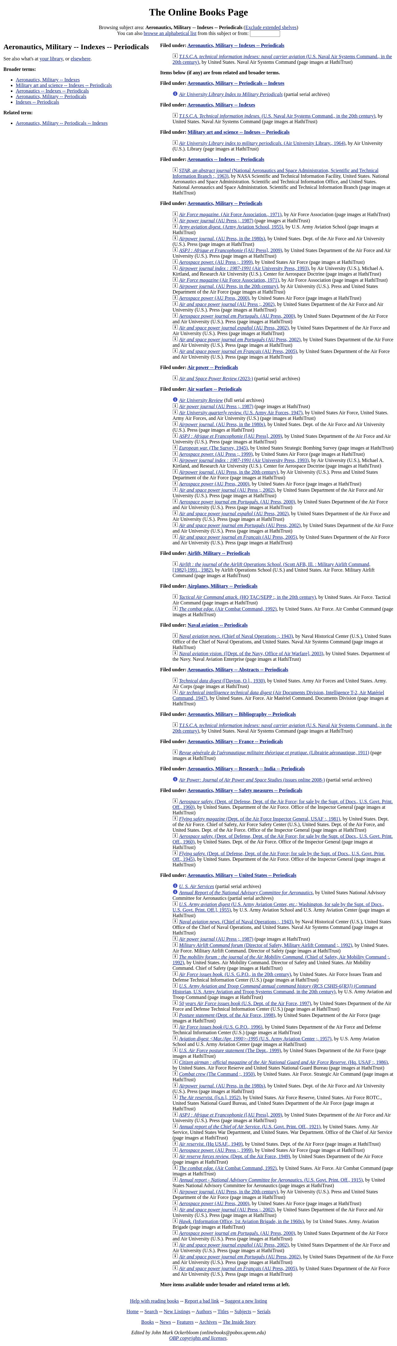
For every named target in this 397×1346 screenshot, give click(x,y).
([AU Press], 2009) (230, 250)
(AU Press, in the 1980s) (222, 238)
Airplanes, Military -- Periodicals (222, 586)
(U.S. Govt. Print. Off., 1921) (249, 1126)
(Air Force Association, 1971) (229, 280)
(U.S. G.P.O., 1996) (220, 1027)
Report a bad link (202, 1301)
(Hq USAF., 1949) (211, 1144)
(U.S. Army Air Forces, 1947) (240, 412)
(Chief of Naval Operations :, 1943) (236, 636)
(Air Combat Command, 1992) (228, 609)
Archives (208, 1322)
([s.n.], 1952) (209, 1097)
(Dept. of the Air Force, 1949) (234, 1156)
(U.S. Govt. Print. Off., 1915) (271, 1180)
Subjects (242, 1311)
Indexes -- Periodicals (37, 102)
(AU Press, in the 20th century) (228, 286)
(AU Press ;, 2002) (226, 304)
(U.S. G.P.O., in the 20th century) (235, 974)
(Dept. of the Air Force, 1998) (227, 1015)
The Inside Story (239, 1322)
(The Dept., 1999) (230, 1050)
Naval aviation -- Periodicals (218, 625)
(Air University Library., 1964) (262, 143)
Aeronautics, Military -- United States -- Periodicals (241, 875)
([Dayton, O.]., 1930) (222, 680)
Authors (204, 1311)
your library (51, 58)
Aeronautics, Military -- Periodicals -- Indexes (62, 123)
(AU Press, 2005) (238, 351)
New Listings (177, 1311)
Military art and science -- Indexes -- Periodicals (64, 85)
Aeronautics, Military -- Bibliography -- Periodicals (241, 714)
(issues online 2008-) (252, 779)
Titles (223, 1311)
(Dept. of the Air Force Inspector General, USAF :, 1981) (259, 818)
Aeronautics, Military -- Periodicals (51, 96)
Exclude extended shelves (271, 27)
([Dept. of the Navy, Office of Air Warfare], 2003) (251, 653)
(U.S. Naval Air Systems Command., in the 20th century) (277, 116)
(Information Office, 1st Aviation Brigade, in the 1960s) (241, 1221)
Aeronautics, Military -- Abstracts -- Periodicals (237, 669)
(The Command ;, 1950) (217, 1074)
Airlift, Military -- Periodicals (218, 553)
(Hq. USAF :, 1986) (283, 1062)
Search (151, 1311)
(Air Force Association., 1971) (230, 214)
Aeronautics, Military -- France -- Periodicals (235, 741)
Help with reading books (154, 1301)
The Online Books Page (198, 12)
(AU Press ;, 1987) (216, 220)
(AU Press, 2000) (214, 298)
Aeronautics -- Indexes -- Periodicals (52, 91)
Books (147, 1322)
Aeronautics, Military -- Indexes (48, 79)
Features (185, 1322)
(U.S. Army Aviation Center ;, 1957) (255, 1038)
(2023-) (216, 378)
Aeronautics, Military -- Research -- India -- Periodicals (246, 768)
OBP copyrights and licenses (197, 1338)
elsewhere (81, 58)
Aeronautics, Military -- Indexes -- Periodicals (235, 45)
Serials (264, 1311)
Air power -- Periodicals (212, 367)
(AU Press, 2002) (233, 327)
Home (133, 1311)
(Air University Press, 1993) (244, 268)
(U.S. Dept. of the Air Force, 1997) (245, 1003)
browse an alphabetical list (170, 33)
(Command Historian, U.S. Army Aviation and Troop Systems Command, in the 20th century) (274, 988)
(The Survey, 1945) (213, 448)
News (165, 1322)
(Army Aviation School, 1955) (231, 226)
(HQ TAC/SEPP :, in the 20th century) (247, 597)
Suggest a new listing (246, 1301)
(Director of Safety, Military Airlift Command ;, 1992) (265, 945)
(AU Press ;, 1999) (215, 262)
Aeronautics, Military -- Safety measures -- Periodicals (244, 790)
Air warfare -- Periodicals (214, 389)
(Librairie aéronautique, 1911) (274, 752)
